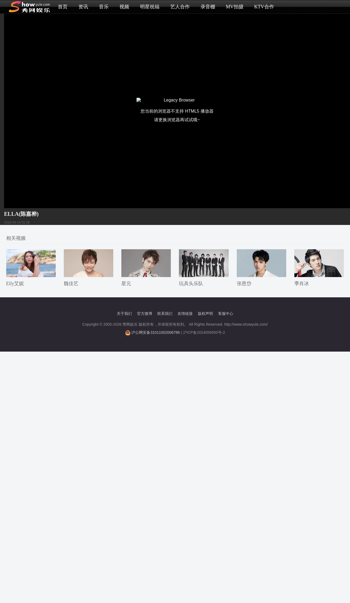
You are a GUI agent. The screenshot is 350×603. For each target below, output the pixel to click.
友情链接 (185, 313)
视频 (124, 6)
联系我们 (164, 313)
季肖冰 (301, 283)
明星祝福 (149, 6)
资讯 (83, 6)
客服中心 (225, 313)
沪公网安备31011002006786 (155, 332)
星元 (126, 283)
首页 (63, 6)
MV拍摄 (235, 6)
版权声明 (205, 313)
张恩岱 (244, 283)
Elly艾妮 (15, 283)
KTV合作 (264, 6)
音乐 (104, 6)
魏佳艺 (71, 283)
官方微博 (144, 313)
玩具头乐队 (191, 283)
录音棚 (208, 6)
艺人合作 (180, 6)
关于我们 (124, 313)
